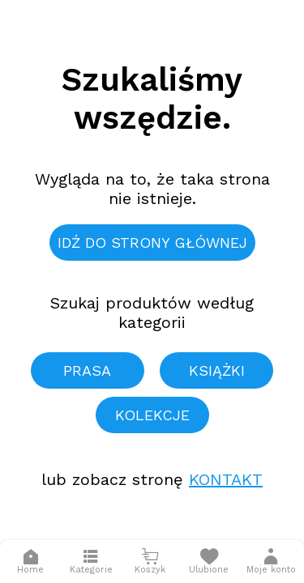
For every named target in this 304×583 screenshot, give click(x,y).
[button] (271, 561)
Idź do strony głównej (152, 242)
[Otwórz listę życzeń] (208, 561)
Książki (217, 370)
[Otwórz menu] (91, 561)
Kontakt (226, 479)
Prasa (87, 370)
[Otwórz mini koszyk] (150, 561)
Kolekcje (152, 414)
